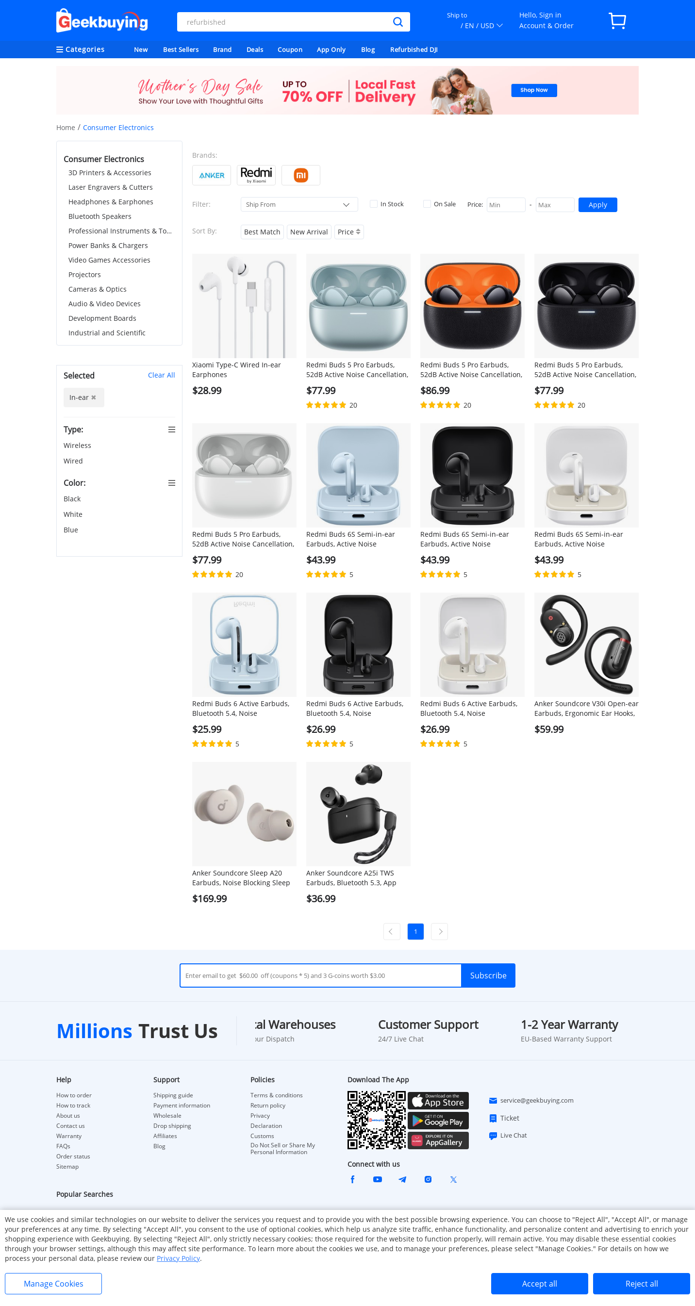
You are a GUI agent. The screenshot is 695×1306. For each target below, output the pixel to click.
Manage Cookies (53, 1283)
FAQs (63, 1146)
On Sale (439, 203)
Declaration (266, 1126)
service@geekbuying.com (531, 1101)
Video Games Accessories (109, 260)
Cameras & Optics (97, 289)
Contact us (70, 1126)
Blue (72, 529)
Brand (222, 49)
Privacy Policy (178, 1258)
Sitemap (67, 1166)
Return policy (267, 1105)
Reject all (642, 1283)
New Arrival (309, 231)
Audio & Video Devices (104, 303)
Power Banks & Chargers (108, 245)
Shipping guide (173, 1095)
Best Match (262, 231)
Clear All (161, 375)
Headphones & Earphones (110, 201)
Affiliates (165, 1136)
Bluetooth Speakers (100, 216)
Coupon (290, 49)
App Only (331, 49)
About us (68, 1115)
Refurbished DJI (414, 49)
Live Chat (507, 1136)
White (74, 514)
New (141, 49)
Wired (74, 460)
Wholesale (167, 1115)
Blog (368, 49)
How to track (73, 1105)
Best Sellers (181, 49)
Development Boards (102, 318)
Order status (73, 1156)
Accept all (539, 1283)
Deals (255, 49)
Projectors (84, 274)
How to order (74, 1095)
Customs (262, 1136)
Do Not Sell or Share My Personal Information (282, 1149)
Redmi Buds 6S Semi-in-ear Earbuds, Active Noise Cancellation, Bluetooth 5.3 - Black (466, 539)
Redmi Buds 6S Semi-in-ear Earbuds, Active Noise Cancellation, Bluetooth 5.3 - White (580, 539)
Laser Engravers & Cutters (110, 187)
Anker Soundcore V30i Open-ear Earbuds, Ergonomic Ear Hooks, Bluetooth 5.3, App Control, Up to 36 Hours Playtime (586, 708)
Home (65, 127)
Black (73, 498)
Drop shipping (172, 1126)
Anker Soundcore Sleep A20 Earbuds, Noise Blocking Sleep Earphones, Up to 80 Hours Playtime (241, 878)
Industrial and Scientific (107, 332)
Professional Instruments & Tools (121, 230)
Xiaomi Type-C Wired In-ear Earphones (236, 369)
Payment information (181, 1105)
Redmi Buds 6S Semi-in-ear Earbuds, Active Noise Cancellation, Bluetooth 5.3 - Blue (351, 539)
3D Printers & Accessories (109, 172)
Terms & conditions (276, 1095)
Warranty (69, 1136)
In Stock (387, 203)
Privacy (260, 1115)
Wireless (78, 445)
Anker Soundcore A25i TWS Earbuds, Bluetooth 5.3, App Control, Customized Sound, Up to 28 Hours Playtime (356, 878)
